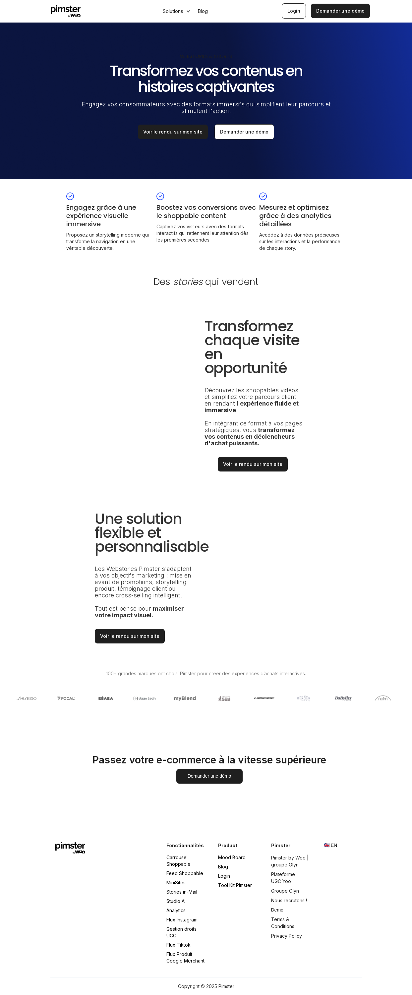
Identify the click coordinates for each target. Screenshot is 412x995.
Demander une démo (244, 132)
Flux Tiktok (178, 945)
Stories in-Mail (181, 892)
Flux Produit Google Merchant (185, 957)
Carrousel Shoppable (178, 861)
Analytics (176, 910)
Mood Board (232, 857)
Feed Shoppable (184, 873)
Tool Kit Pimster (235, 885)
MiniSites (176, 882)
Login (224, 876)
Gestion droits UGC (181, 932)
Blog (223, 866)
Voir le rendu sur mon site (173, 132)
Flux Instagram (182, 919)
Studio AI (176, 901)
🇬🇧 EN (330, 845)
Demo (277, 909)
